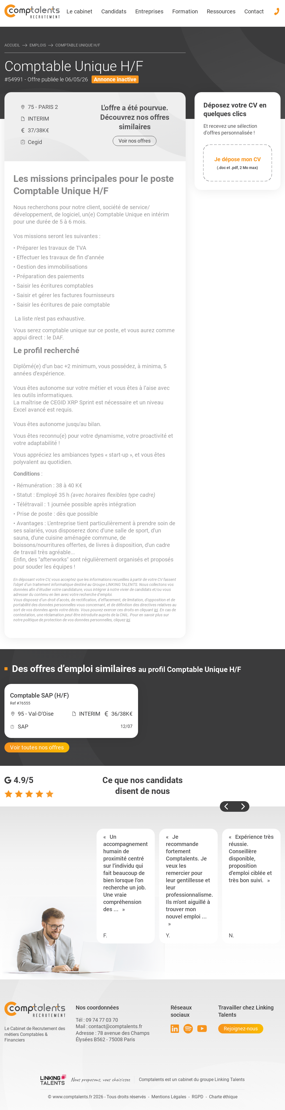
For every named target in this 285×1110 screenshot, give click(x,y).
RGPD (197, 1096)
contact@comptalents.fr (115, 1026)
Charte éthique (223, 1096)
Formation (185, 11)
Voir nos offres (135, 141)
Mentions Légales (168, 1096)
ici (156, 610)
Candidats (113, 11)
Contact (254, 11)
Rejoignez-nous (241, 1028)
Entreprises (149, 11)
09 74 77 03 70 (102, 1020)
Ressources (221, 11)
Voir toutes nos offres (37, 747)
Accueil (12, 45)
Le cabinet (79, 11)
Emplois (38, 45)
